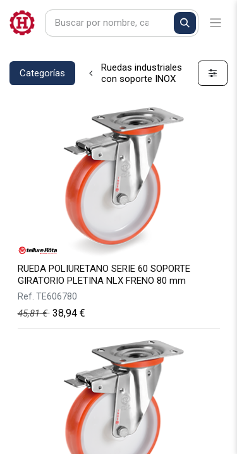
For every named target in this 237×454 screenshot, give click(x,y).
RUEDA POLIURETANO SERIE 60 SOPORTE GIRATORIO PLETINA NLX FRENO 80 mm (104, 274)
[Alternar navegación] (216, 23)
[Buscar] (185, 23)
